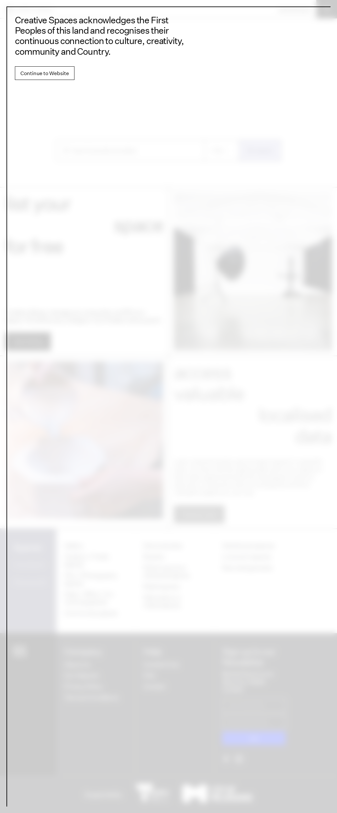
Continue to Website (44, 73)
